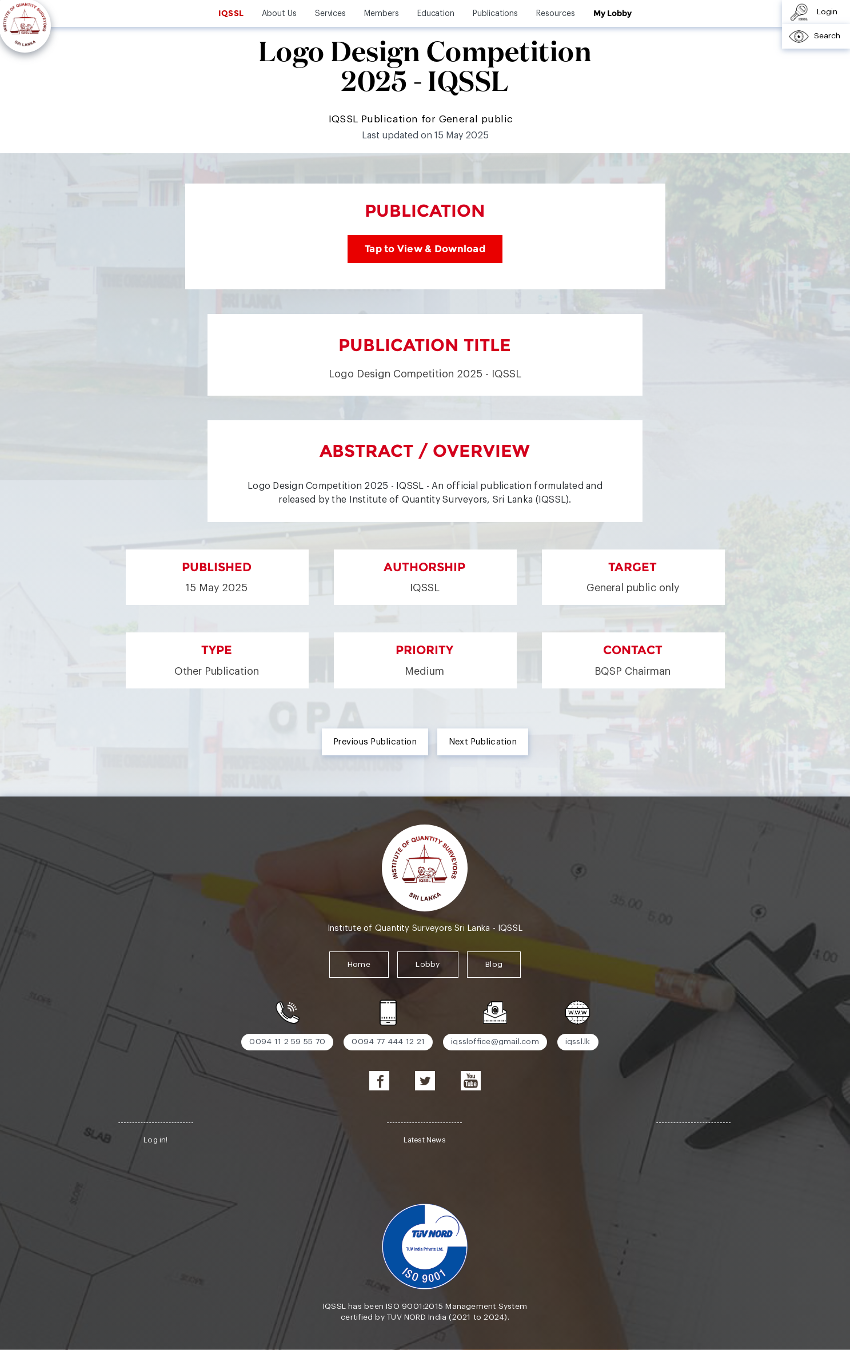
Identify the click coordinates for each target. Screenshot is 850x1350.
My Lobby (612, 13)
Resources (555, 14)
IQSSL (231, 13)
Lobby (428, 965)
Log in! (155, 1140)
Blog (493, 965)
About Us (279, 14)
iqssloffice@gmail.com (495, 1042)
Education (435, 14)
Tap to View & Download (425, 248)
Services (330, 14)
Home (359, 965)
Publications (495, 14)
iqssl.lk (577, 1042)
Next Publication (483, 742)
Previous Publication (375, 742)
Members (381, 14)
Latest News (425, 1140)
